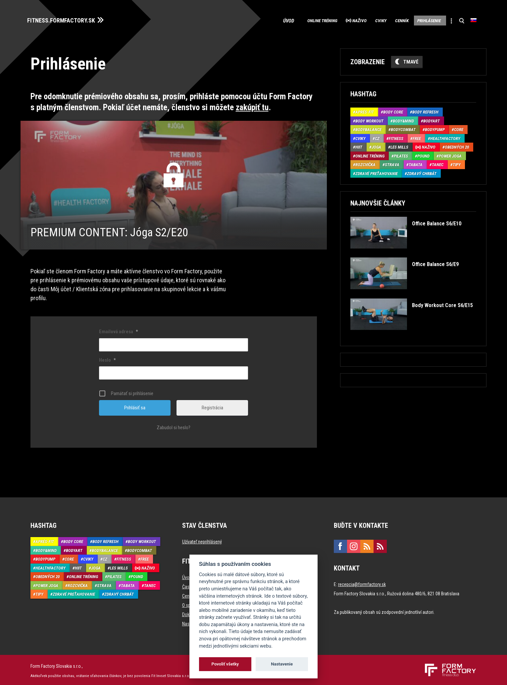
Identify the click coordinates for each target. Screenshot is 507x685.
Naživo (332, 20)
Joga (376, 145)
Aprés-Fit (364, 110)
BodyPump (435, 127)
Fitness (396, 136)
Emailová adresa (118, 330)
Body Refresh (425, 110)
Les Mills (399, 145)
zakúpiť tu (252, 105)
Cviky (359, 20)
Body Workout (369, 118)
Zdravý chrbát (421, 171)
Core (458, 127)
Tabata (416, 162)
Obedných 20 (457, 145)
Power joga (450, 154)
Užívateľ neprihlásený (202, 540)
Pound (423, 154)
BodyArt (431, 118)
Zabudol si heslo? (173, 426)
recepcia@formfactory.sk (362, 582)
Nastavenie (282, 664)
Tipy (457, 162)
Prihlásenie (420, 20)
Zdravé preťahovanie (376, 171)
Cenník (386, 20)
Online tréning (288, 20)
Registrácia (212, 406)
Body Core (393, 110)
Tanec (437, 162)
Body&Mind (403, 118)
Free (417, 136)
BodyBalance (368, 127)
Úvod (252, 20)
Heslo (107, 358)
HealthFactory (445, 136)
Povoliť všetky (225, 664)
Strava (392, 162)
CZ (377, 136)
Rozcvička (365, 162)
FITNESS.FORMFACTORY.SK (67, 19)
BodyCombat (403, 127)
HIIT (358, 145)
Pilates (401, 154)
